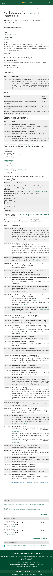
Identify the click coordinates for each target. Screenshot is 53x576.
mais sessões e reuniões (40, 538)
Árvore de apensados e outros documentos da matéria (20, 144)
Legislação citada (9, 160)
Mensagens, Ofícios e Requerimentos (15, 169)
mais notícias (44, 514)
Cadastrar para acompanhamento (18, 8)
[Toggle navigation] (3, 2)
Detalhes (13, 526)
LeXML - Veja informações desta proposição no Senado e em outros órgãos (25, 546)
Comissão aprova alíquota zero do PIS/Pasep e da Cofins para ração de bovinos (25, 504)
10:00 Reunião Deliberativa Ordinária (35, 191)
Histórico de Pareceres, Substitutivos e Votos (17, 162)
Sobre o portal (14, 574)
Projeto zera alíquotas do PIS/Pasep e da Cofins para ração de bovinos (22, 509)
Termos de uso (24, 574)
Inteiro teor (32, 13)
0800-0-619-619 (27, 563)
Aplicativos (33, 574)
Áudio (6, 526)
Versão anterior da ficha (31, 8)
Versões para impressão (43, 8)
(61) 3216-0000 (31, 564)
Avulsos (6, 149)
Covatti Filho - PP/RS (10, 34)
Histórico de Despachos (11, 157)
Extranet (40, 574)
